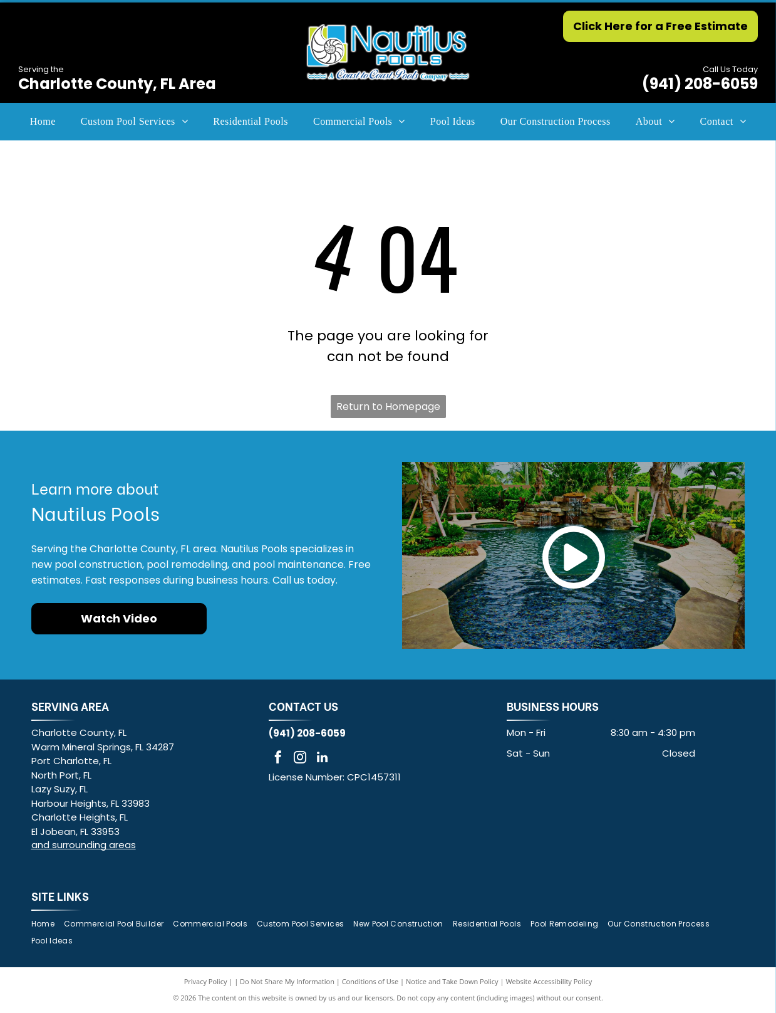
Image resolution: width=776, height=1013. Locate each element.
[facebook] (278, 759)
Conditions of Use (370, 981)
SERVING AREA (70, 705)
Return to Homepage (388, 406)
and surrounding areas (83, 844)
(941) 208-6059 (700, 83)
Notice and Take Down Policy (452, 981)
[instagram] (300, 759)
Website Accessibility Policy (548, 981)
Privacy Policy (205, 981)
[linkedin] (322, 759)
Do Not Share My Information (287, 981)
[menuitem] (43, 121)
